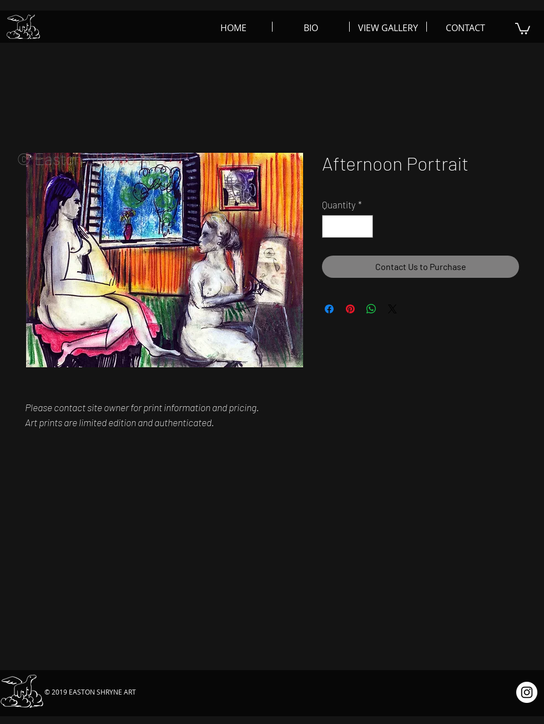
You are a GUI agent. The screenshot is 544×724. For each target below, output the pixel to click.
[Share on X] (392, 309)
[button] (522, 28)
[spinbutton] (347, 227)
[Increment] (363, 227)
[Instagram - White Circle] (526, 692)
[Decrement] (332, 227)
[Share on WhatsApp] (371, 309)
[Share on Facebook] (329, 309)
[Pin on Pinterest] (350, 309)
